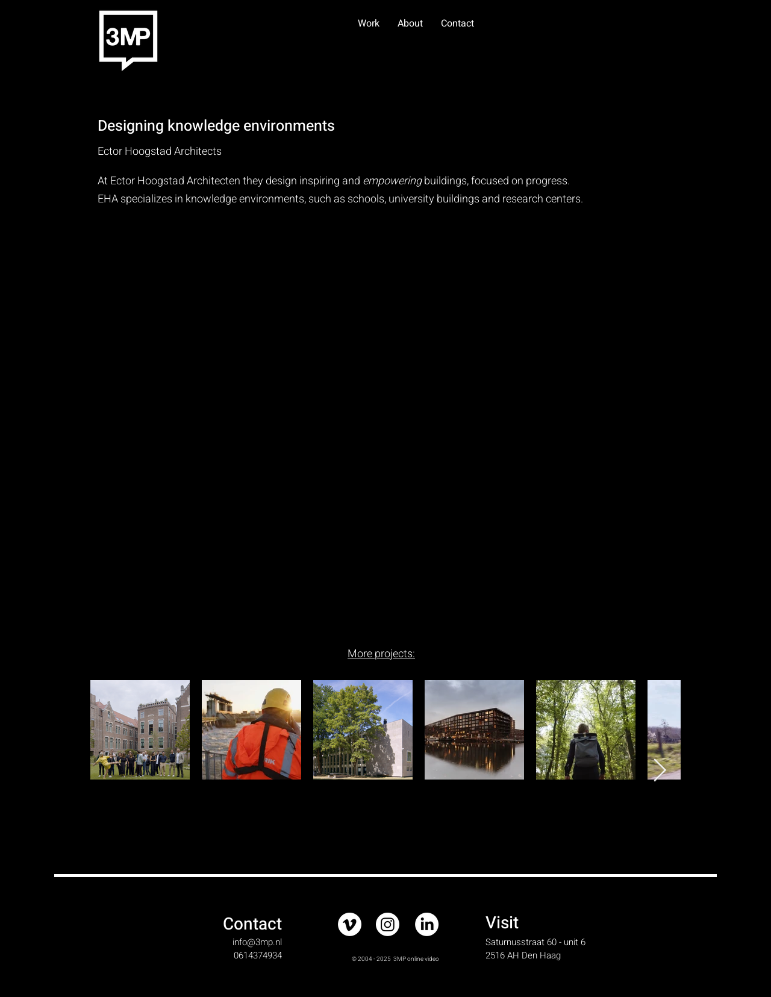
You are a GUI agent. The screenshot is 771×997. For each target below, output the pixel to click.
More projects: (381, 654)
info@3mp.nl (257, 942)
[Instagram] (387, 924)
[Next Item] (659, 770)
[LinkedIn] (427, 924)
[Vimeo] (349, 924)
